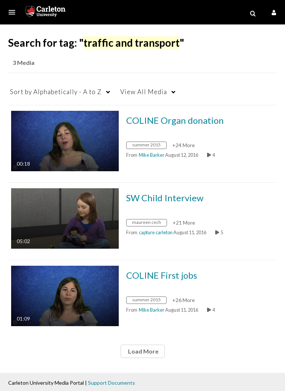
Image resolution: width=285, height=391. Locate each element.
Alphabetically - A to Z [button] (56, 92)
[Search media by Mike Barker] (151, 155)
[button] (14, 12)
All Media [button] (143, 92)
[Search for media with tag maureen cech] (149, 224)
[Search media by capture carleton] (156, 232)
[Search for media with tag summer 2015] (149, 146)
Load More (142, 351)
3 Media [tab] (24, 62)
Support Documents (111, 383)
